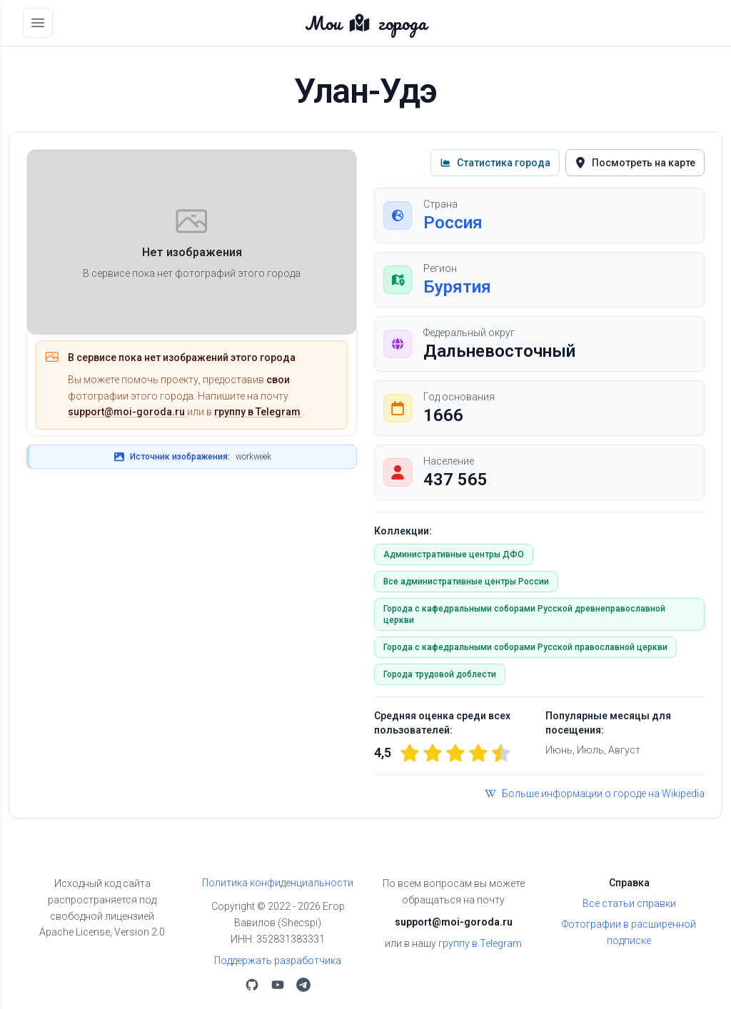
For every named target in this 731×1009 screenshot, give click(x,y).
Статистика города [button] (495, 162)
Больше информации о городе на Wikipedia (595, 793)
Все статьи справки (629, 903)
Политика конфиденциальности (277, 882)
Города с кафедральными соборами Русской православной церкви (525, 647)
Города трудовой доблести (439, 674)
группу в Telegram (258, 411)
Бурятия (457, 287)
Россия (453, 223)
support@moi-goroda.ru (127, 411)
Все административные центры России (466, 582)
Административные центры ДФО (453, 554)
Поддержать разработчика (277, 960)
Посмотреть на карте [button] (635, 162)
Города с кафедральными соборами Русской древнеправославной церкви (524, 614)
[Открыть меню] (38, 23)
